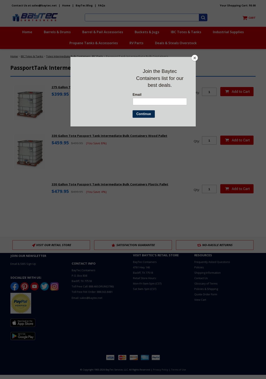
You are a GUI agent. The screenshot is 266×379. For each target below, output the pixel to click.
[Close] (195, 58)
